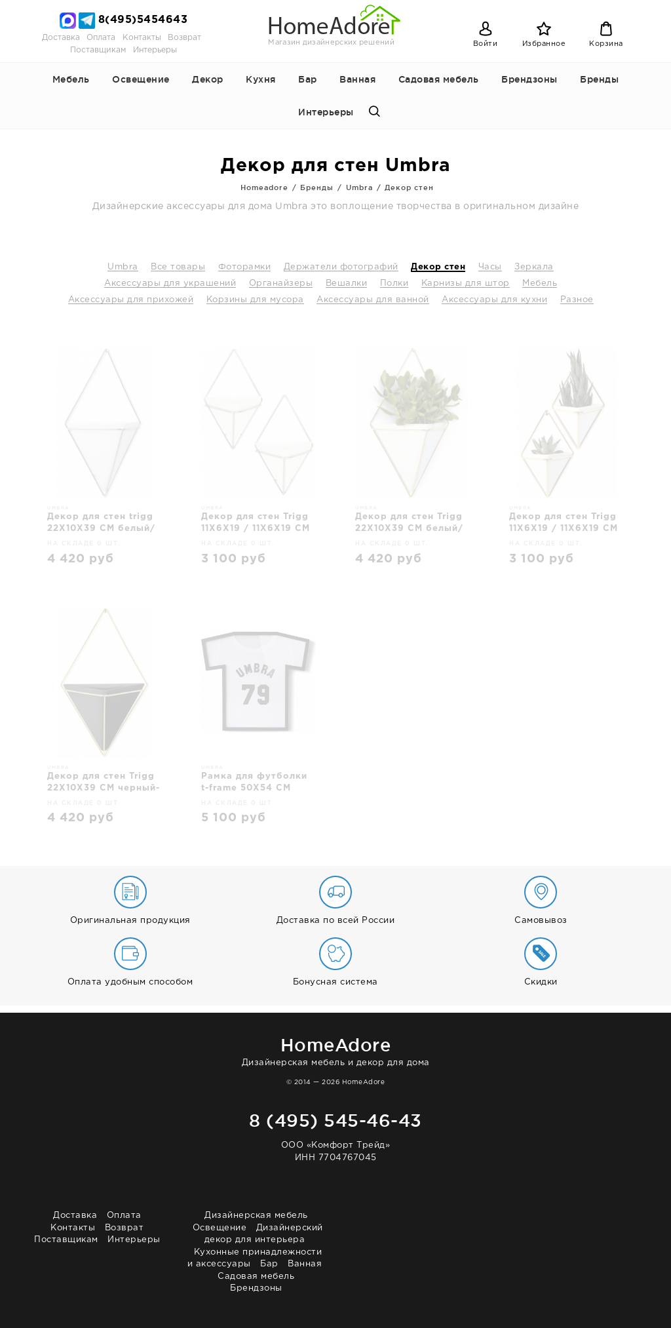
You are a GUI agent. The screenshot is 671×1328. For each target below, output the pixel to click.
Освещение (141, 79)
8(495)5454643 (143, 20)
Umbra (122, 267)
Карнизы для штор (465, 283)
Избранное (544, 44)
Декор (207, 79)
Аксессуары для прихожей (131, 299)
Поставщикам (98, 50)
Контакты (142, 37)
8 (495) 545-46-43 (335, 1120)
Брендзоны (529, 79)
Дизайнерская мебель (256, 1215)
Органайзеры (281, 283)
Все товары (178, 267)
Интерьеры (155, 50)
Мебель (71, 79)
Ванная (357, 79)
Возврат (184, 37)
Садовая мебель (438, 79)
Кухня (261, 79)
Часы (490, 267)
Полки (394, 283)
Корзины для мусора (255, 299)
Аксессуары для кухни (494, 299)
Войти (485, 44)
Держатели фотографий (341, 267)
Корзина (606, 44)
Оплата (100, 37)
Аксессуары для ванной (372, 299)
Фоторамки (244, 267)
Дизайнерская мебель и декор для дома (335, 1049)
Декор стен (438, 267)
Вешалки (347, 283)
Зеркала (534, 267)
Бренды (599, 79)
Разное (577, 299)
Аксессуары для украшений (170, 283)
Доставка (61, 37)
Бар (307, 79)
